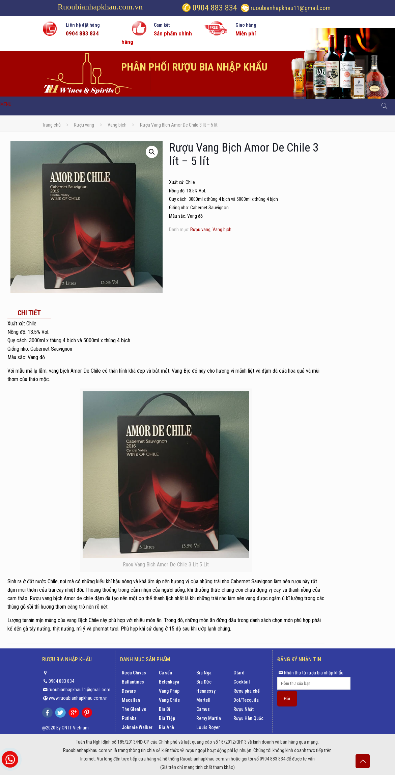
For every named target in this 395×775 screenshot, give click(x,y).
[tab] (29, 313)
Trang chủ (51, 125)
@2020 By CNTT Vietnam (65, 727)
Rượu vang (84, 125)
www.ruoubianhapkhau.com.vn (78, 698)
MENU (5, 104)
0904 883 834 (214, 7)
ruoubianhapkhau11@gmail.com (291, 8)
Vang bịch (117, 125)
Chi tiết (29, 313)
